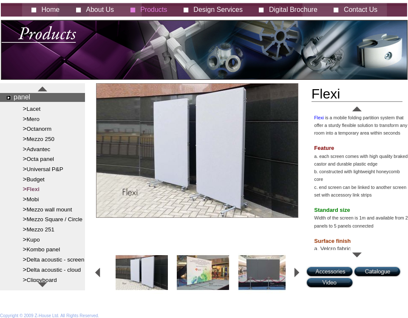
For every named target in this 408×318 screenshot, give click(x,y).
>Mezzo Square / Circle (52, 218)
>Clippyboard (40, 279)
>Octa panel (38, 158)
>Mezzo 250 (38, 138)
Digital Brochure (293, 9)
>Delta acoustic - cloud (52, 269)
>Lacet (32, 108)
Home (51, 9)
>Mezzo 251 (38, 229)
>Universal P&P (43, 168)
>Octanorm (37, 128)
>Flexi (31, 188)
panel (22, 97)
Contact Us (360, 9)
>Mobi (31, 199)
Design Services (218, 9)
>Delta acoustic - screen (54, 259)
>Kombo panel (41, 249)
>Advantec (37, 148)
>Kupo (31, 239)
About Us (100, 9)
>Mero (31, 118)
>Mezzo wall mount (47, 209)
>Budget (34, 179)
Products (153, 9)
